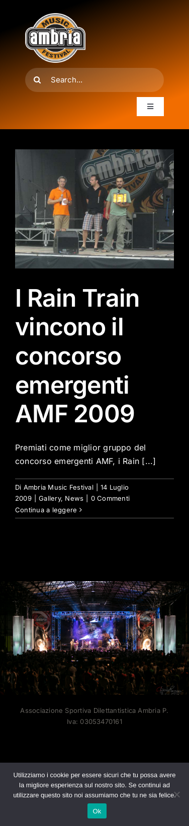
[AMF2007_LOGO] (55, 17)
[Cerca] (37, 80)
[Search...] (94, 80)
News (74, 498)
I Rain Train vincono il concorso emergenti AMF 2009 (77, 355)
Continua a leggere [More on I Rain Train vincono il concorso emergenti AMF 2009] (46, 510)
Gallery (50, 498)
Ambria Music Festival (58, 487)
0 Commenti (110, 498)
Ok (96, 811)
